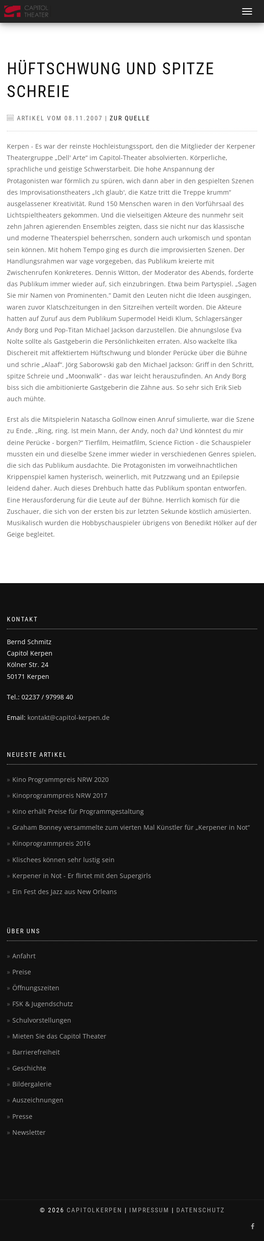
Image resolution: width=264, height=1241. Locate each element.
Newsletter (29, 1132)
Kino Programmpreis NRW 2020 (60, 779)
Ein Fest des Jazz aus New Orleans (64, 891)
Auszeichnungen (37, 1100)
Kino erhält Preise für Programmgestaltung (78, 811)
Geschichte (29, 1068)
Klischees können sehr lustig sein (63, 859)
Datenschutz (200, 1210)
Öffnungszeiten (35, 987)
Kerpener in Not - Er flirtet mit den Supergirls (81, 875)
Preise (21, 971)
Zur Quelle (130, 118)
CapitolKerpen (94, 1210)
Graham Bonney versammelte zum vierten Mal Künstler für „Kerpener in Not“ (131, 827)
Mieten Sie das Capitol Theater (59, 1036)
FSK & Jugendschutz (42, 1003)
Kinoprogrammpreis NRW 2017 (59, 795)
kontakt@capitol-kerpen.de (68, 717)
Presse (22, 1116)
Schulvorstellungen (41, 1020)
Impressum (149, 1210)
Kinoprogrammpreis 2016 (51, 843)
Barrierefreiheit (36, 1052)
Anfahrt (24, 955)
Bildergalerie (32, 1084)
